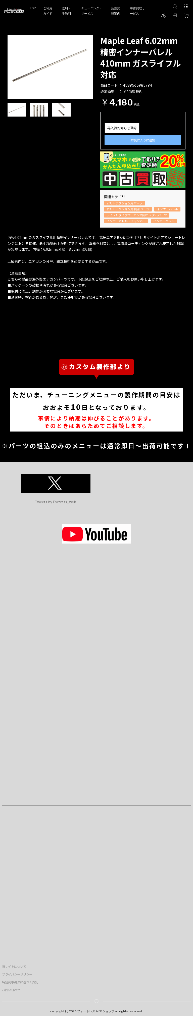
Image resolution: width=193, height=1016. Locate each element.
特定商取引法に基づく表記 (20, 982)
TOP (33, 8)
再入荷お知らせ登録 (122, 128)
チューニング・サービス (91, 11)
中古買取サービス (137, 11)
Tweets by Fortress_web (55, 501)
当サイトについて (14, 966)
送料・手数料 (66, 11)
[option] (50, 67)
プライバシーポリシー (17, 974)
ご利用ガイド (47, 11)
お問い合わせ (11, 990)
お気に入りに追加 (143, 140)
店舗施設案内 (115, 11)
